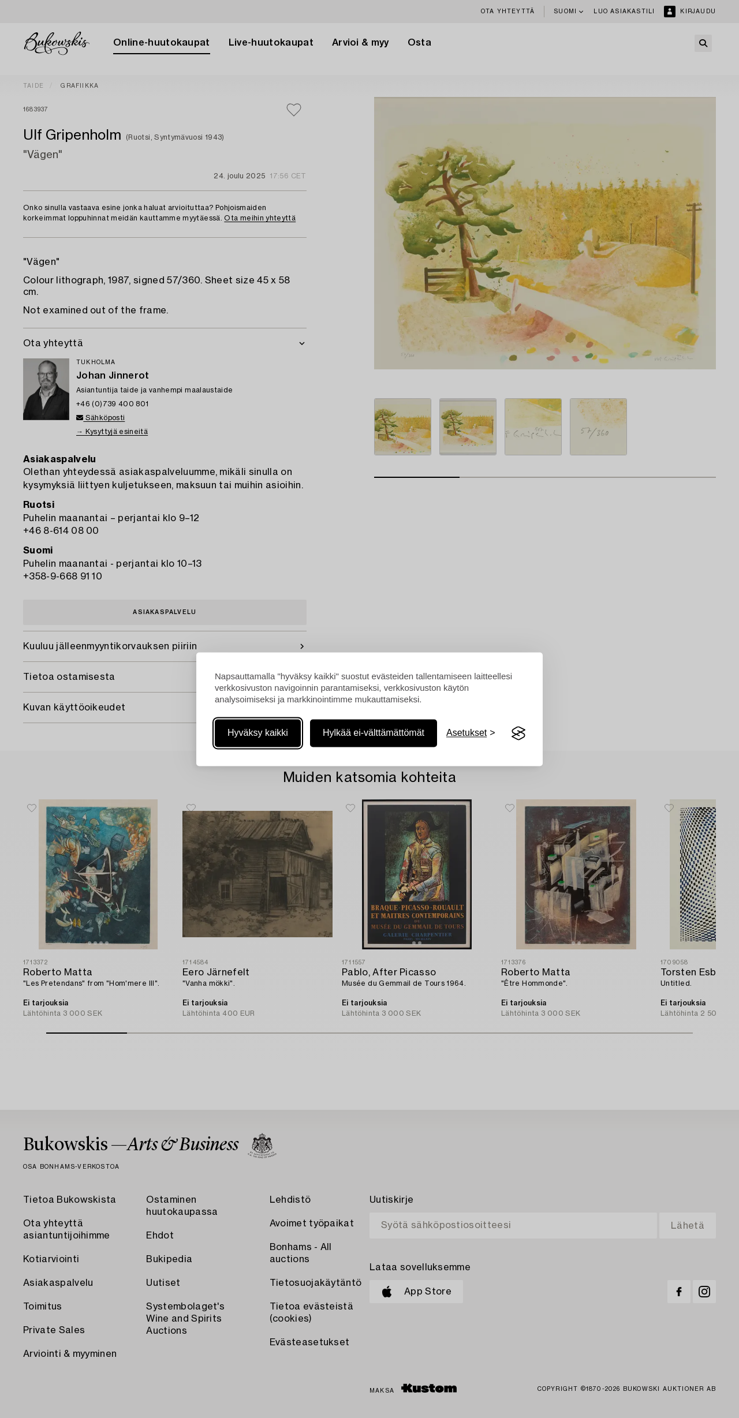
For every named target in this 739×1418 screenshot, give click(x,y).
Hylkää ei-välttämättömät (373, 733)
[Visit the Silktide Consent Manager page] (518, 733)
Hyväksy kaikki (257, 733)
